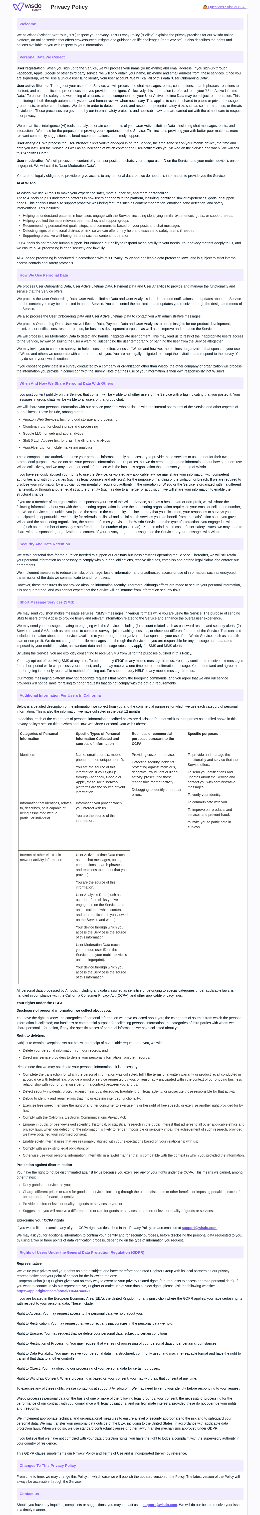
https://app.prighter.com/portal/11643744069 (53, 1291)
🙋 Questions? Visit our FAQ (225, 7)
